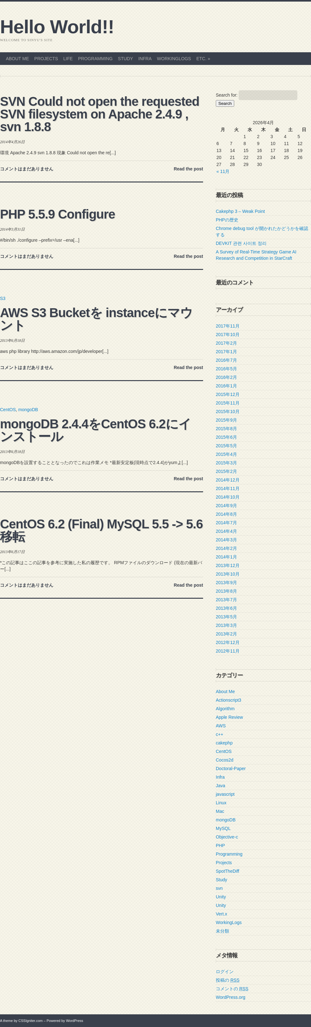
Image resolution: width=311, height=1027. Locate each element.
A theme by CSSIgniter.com (21, 1021)
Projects (46, 58)
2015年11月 (228, 402)
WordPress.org (230, 997)
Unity (221, 896)
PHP (220, 845)
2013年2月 (226, 633)
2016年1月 (226, 385)
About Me (17, 58)
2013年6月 (226, 608)
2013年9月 (226, 582)
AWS (221, 725)
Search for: (226, 95)
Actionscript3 (228, 700)
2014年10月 (228, 497)
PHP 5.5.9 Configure (57, 214)
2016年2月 (226, 377)
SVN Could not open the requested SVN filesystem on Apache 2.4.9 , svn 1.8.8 (99, 114)
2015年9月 (226, 420)
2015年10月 (228, 411)
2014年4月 (226, 531)
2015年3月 (226, 462)
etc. (203, 58)
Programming (95, 58)
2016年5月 (226, 368)
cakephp (224, 742)
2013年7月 (226, 599)
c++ (219, 734)
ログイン (225, 971)
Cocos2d (224, 759)
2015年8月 (226, 428)
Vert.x (221, 913)
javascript (225, 794)
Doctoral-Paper (231, 768)
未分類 (222, 931)
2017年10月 (228, 334)
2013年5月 (226, 616)
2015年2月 (226, 471)
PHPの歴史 (227, 219)
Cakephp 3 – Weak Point (240, 211)
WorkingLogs (174, 58)
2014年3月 (226, 539)
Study (125, 58)
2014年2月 (226, 548)
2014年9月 (226, 505)
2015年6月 (226, 437)
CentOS (8, 409)
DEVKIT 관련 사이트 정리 (241, 243)
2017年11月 (228, 326)
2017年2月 (226, 343)
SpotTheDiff (227, 871)
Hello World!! (57, 26)
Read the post (188, 168)
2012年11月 (228, 651)
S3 (2, 298)
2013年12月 (228, 565)
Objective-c (227, 836)
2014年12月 (228, 479)
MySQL (223, 828)
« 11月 (222, 171)
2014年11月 (228, 488)
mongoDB (28, 409)
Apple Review (229, 717)
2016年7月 (226, 360)
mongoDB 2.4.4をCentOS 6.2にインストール (95, 430)
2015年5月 (226, 445)
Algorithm (225, 708)
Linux (221, 802)
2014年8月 (226, 514)
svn (219, 888)
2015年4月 (226, 454)
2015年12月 (228, 394)
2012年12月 (228, 642)
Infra (145, 58)
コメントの (232, 988)
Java (220, 785)
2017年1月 (226, 351)
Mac (220, 811)
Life (68, 58)
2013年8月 (226, 591)
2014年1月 (226, 556)
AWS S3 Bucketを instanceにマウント (96, 319)
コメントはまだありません (26, 168)
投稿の (228, 980)
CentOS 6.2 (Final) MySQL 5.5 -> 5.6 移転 (101, 530)
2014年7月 (226, 522)
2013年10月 (228, 574)
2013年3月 (226, 625)
